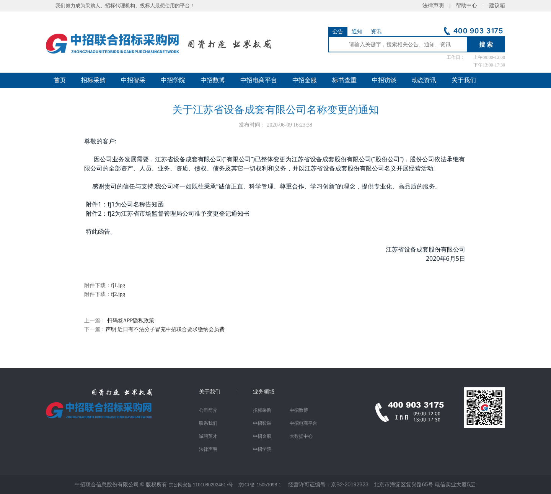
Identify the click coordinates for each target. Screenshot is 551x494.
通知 (357, 31)
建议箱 (494, 5)
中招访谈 (384, 80)
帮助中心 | (470, 5)
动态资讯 (424, 80)
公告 (338, 31)
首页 (60, 80)
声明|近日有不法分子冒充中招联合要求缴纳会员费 (165, 329)
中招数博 (213, 80)
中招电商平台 (258, 80)
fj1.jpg (118, 285)
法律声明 (208, 449)
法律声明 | (439, 5)
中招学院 (173, 80)
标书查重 (344, 80)
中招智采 (133, 80)
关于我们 (464, 80)
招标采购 (93, 80)
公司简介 (208, 410)
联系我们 (208, 423)
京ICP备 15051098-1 (259, 484)
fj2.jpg (118, 294)
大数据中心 (301, 436)
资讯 (376, 31)
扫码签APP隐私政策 (130, 320)
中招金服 (304, 80)
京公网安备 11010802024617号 (201, 484)
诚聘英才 (208, 436)
